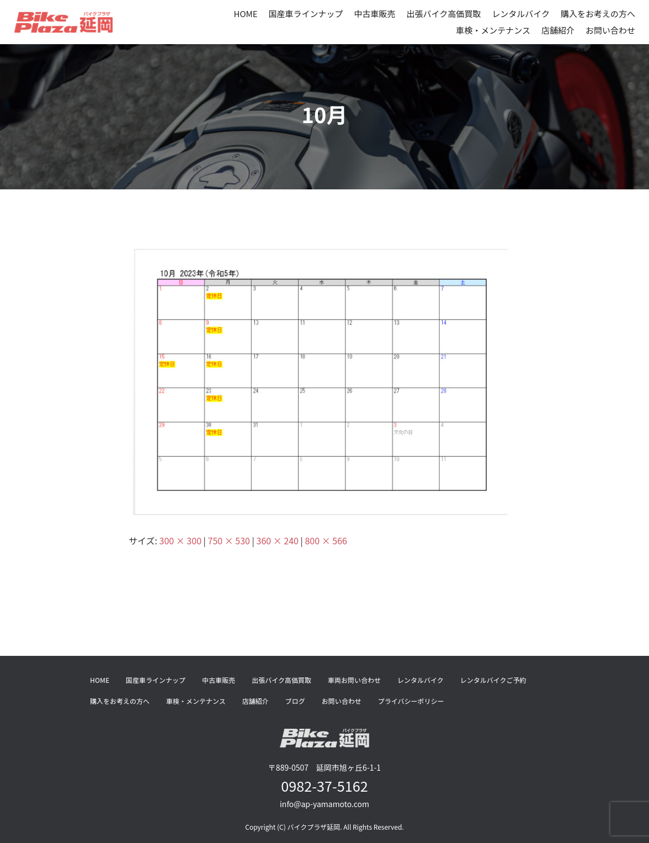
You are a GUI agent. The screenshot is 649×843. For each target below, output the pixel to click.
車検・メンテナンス (493, 30)
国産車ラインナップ (306, 13)
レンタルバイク (521, 13)
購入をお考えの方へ (598, 13)
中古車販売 (375, 13)
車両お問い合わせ (354, 680)
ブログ (295, 701)
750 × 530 (229, 540)
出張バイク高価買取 (444, 13)
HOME (245, 13)
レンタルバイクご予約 (493, 680)
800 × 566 (326, 540)
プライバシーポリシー (411, 701)
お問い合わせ (610, 30)
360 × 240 (278, 540)
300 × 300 (180, 540)
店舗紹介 (557, 30)
